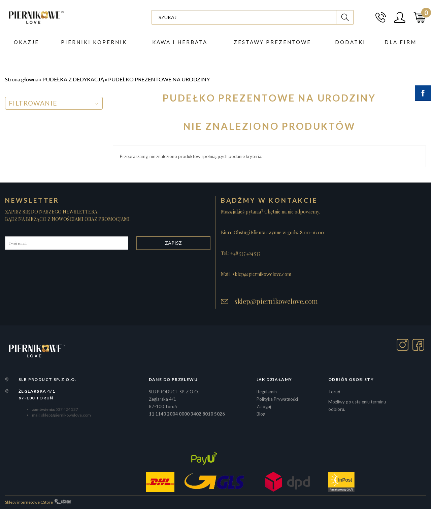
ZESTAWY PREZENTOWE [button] (272, 42)
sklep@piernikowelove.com (276, 301)
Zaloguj (264, 406)
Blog (261, 414)
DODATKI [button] (350, 42)
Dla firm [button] (401, 42)
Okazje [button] (26, 42)
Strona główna (21, 79)
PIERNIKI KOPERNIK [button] (94, 42)
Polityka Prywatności (277, 399)
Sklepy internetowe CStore (29, 502)
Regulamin (267, 391)
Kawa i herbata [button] (179, 42)
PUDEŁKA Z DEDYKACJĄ (73, 79)
